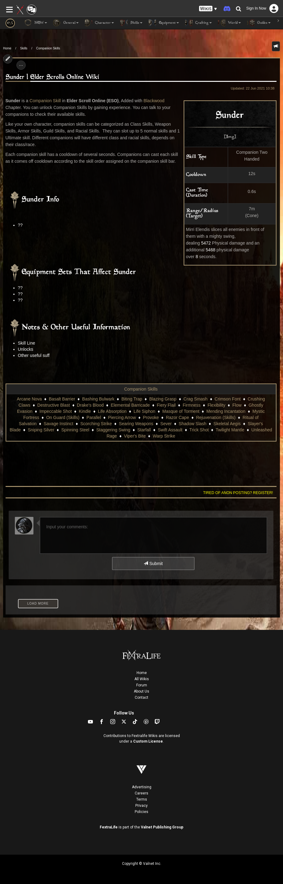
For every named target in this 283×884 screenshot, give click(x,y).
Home (7, 48)
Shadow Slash (193, 423)
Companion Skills (48, 48)
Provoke (151, 417)
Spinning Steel (75, 429)
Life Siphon (144, 411)
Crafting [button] (198, 23)
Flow (237, 405)
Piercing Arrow (122, 417)
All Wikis (141, 679)
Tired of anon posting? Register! (238, 493)
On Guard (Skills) (62, 417)
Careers (141, 793)
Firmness (192, 405)
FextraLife (109, 827)
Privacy (141, 805)
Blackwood (153, 100)
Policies (141, 812)
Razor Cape (177, 417)
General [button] (66, 23)
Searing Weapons (136, 423)
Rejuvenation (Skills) (216, 417)
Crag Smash (196, 398)
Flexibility (216, 405)
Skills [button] (131, 23)
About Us (141, 691)
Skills (23, 48)
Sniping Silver (41, 429)
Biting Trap (131, 398)
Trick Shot (199, 429)
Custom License (148, 741)
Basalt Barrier (62, 398)
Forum (141, 685)
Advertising (141, 787)
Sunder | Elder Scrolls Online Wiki (52, 77)
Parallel (93, 417)
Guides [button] (259, 23)
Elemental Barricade (130, 405)
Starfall (144, 429)
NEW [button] (35, 23)
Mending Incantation (226, 411)
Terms (141, 799)
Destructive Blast (53, 405)
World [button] (229, 23)
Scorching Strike (96, 423)
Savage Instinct (58, 423)
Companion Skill (45, 100)
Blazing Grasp (162, 398)
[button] (208, 8)
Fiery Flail (166, 405)
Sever (166, 423)
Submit (153, 563)
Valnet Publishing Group (162, 827)
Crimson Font (228, 398)
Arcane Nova (29, 398)
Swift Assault (170, 429)
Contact (141, 697)
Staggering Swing (113, 429)
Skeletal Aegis (227, 423)
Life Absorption (112, 411)
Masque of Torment (180, 411)
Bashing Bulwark (98, 398)
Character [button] (99, 23)
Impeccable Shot (56, 411)
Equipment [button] (164, 23)
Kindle (85, 411)
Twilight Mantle (230, 429)
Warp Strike (164, 436)
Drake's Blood (90, 405)
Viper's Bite (135, 436)
